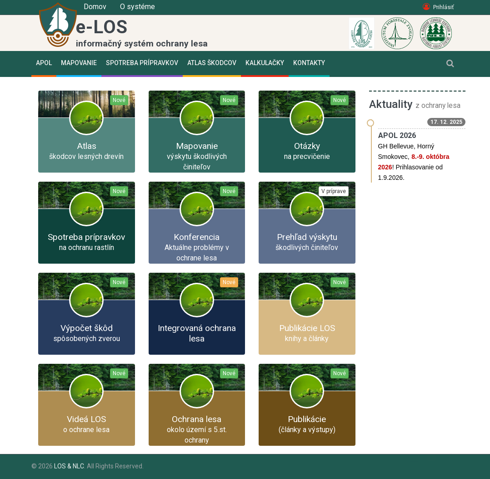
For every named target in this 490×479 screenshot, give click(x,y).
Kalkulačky (264, 62)
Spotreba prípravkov (142, 62)
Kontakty (309, 62)
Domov (95, 6)
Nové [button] (119, 100)
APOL (44, 62)
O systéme (137, 6)
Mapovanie (79, 62)
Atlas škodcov (211, 62)
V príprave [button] (333, 191)
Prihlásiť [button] (438, 7)
